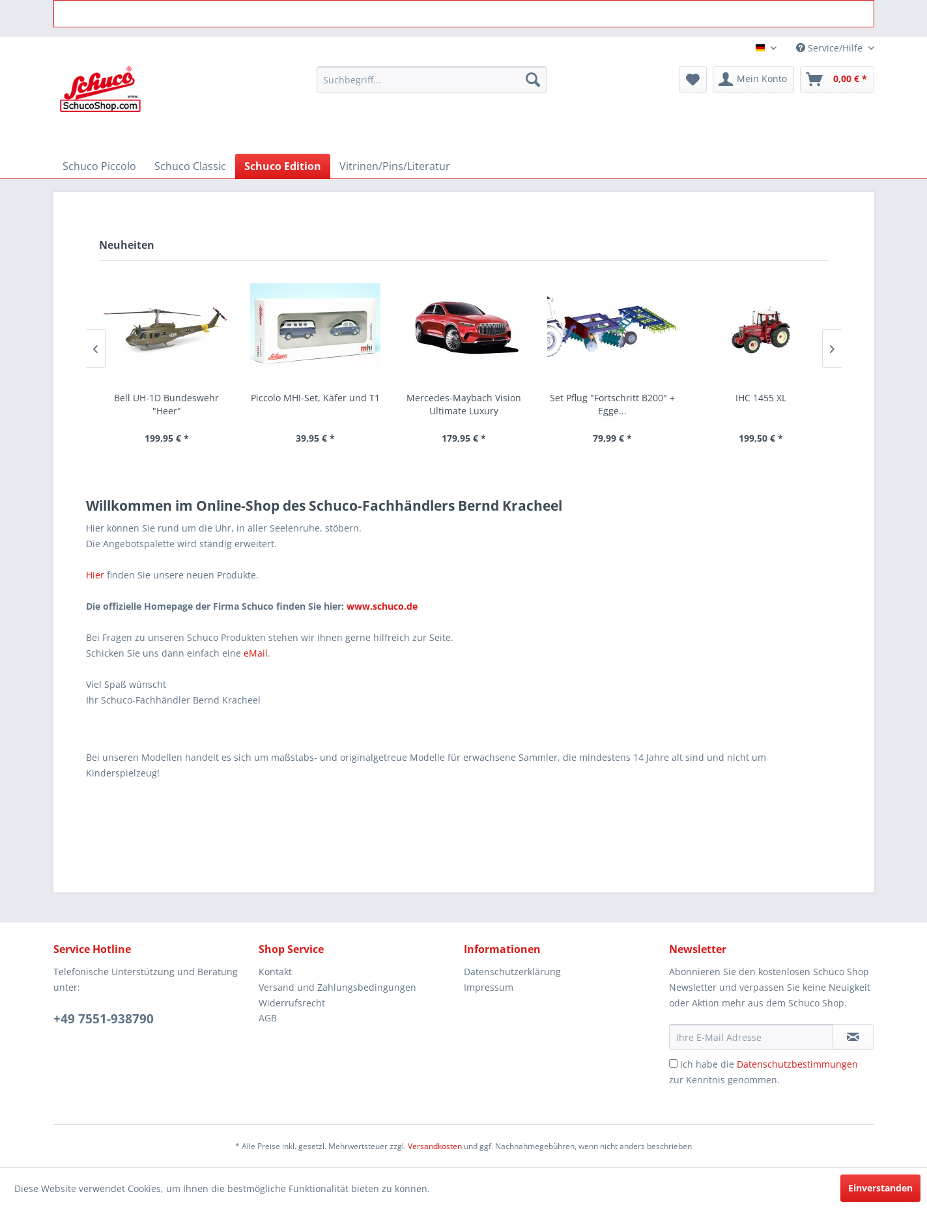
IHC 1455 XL (760, 397)
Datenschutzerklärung (512, 971)
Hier (95, 575)
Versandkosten (435, 1146)
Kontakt (275, 971)
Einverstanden (880, 1188)
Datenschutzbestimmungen (797, 1064)
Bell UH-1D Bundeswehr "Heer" (166, 404)
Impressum (488, 987)
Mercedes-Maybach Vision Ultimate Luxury (463, 404)
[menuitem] (432, 79)
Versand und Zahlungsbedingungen (337, 987)
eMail (256, 653)
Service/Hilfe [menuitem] (830, 48)
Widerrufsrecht (292, 1003)
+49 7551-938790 (103, 1018)
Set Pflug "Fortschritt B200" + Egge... (612, 404)
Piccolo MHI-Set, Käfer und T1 (315, 397)
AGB (268, 1018)
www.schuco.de (381, 606)
